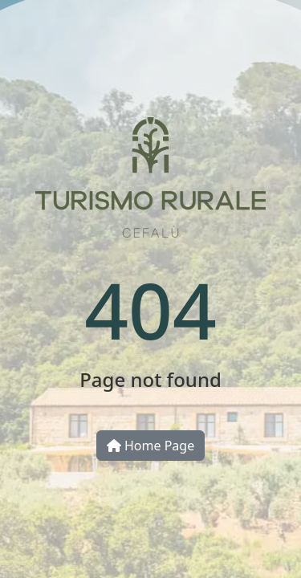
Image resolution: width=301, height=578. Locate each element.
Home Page (150, 445)
